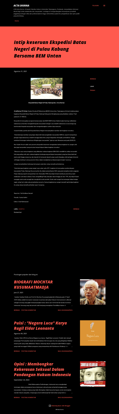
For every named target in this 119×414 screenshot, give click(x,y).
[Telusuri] (95, 5)
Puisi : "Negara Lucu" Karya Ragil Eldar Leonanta (40, 325)
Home (17, 21)
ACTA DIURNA (21, 5)
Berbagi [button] (93, 79)
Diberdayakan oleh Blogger (59, 406)
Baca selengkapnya (65, 310)
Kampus (92, 90)
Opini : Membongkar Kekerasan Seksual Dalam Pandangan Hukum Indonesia (42, 369)
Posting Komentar (28, 310)
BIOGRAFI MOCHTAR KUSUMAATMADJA (33, 284)
